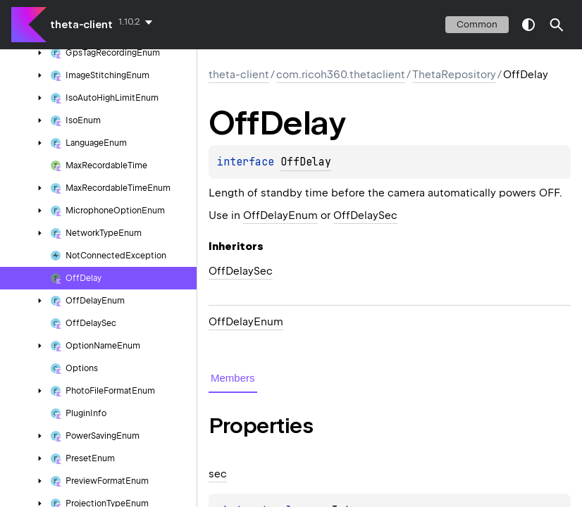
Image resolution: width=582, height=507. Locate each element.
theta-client (81, 24)
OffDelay (305, 162)
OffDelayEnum (280, 215)
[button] (557, 25)
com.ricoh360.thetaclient (340, 74)
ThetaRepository (454, 74)
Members (233, 378)
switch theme (528, 25)
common (477, 24)
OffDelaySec (365, 215)
